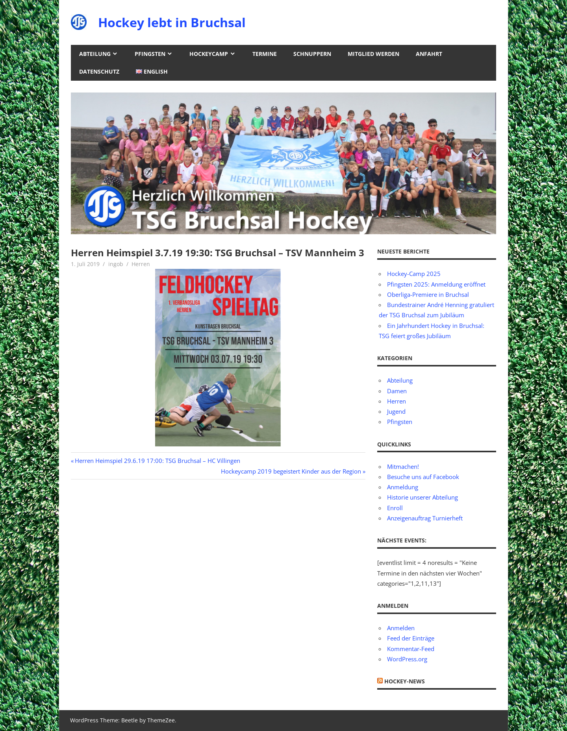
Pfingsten (150, 53)
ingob (115, 264)
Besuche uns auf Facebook (423, 477)
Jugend (396, 411)
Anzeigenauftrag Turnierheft (425, 518)
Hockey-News (404, 681)
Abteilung (95, 53)
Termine (264, 53)
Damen (397, 391)
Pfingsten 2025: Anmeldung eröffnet (436, 284)
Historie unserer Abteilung (422, 497)
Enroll (395, 508)
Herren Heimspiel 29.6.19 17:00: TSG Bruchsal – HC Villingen (157, 461)
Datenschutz (99, 71)
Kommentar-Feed (410, 649)
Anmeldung (402, 487)
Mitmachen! (403, 466)
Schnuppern (312, 53)
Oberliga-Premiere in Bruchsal (428, 294)
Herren (141, 264)
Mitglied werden (373, 53)
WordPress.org (407, 659)
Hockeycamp (208, 53)
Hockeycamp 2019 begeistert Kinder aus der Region (291, 471)
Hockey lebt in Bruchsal (172, 22)
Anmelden (401, 628)
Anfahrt (429, 53)
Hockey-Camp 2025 (414, 274)
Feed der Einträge (410, 638)
